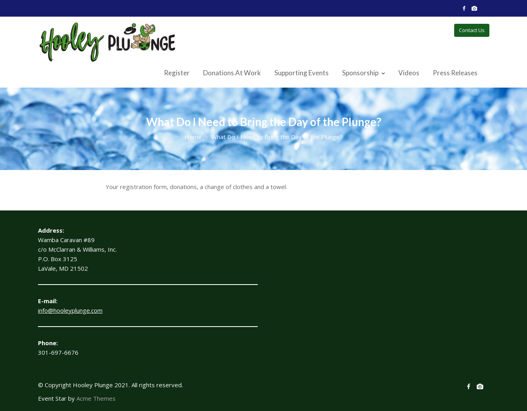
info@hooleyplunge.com (70, 310)
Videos (408, 73)
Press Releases (455, 73)
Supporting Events (301, 73)
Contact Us (472, 30)
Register (177, 73)
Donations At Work (232, 73)
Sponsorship (360, 73)
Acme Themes (96, 398)
